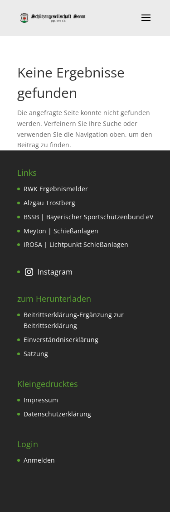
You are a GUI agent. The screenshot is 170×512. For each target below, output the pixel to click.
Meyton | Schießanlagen (61, 231)
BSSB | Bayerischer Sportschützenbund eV (88, 217)
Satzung (36, 353)
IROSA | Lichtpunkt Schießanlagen (76, 244)
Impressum (41, 400)
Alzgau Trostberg (49, 202)
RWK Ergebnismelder (56, 188)
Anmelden (39, 460)
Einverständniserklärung (61, 339)
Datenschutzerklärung (57, 414)
